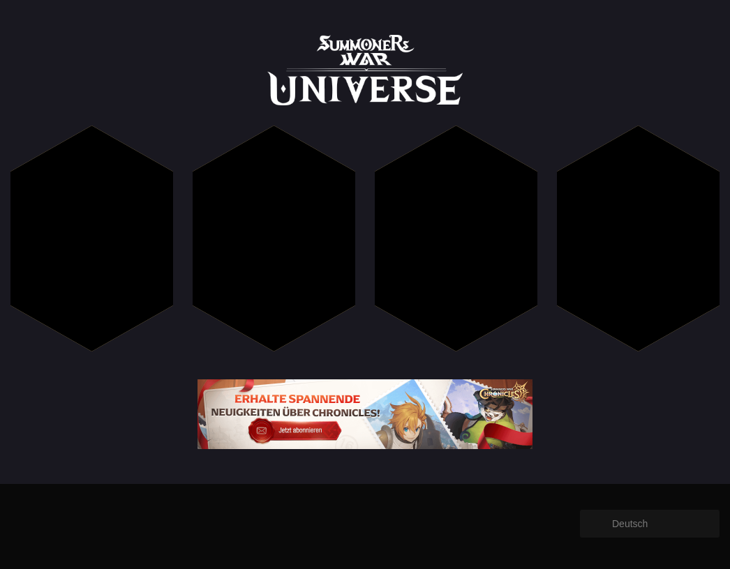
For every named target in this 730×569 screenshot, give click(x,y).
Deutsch (630, 523)
